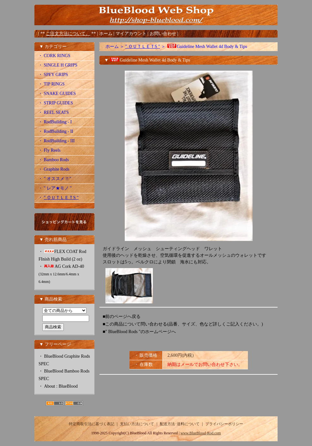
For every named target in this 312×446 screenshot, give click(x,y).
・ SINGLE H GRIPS (57, 65)
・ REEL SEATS (53, 112)
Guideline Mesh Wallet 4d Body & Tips (207, 46)
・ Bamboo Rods (53, 159)
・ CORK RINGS (54, 55)
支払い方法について (137, 424)
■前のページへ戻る (122, 316)
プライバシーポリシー (224, 424)
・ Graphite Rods (53, 169)
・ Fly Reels (49, 150)
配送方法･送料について (180, 424)
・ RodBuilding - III (56, 140)
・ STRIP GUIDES (55, 103)
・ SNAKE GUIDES (57, 93)
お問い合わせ (163, 33)
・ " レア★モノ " (55, 188)
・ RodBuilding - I (55, 122)
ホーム (105, 33)
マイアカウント (132, 33)
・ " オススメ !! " (54, 178)
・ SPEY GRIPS (53, 74)
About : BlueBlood (61, 386)
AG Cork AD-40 (61, 274)
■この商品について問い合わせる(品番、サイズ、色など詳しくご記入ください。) (183, 324)
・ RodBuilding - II (55, 131)
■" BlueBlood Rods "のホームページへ (139, 331)
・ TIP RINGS (51, 84)
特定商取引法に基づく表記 (91, 424)
